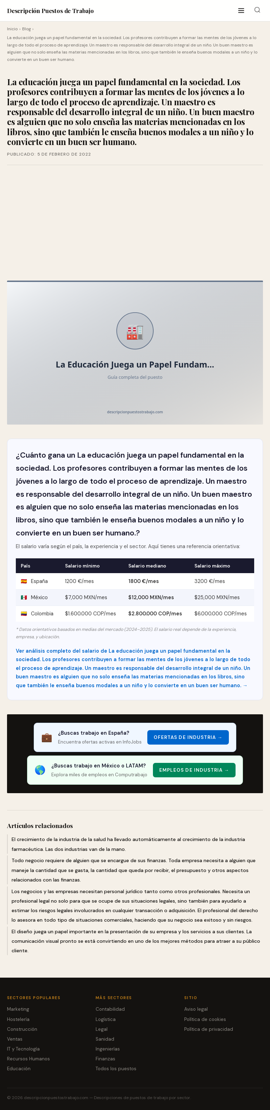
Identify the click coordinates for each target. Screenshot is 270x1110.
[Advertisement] (135, 223)
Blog (26, 29)
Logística (106, 1019)
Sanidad (105, 1039)
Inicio (12, 29)
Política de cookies (205, 1019)
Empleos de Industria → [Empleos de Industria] (194, 770)
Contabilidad (110, 1009)
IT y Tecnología (23, 1049)
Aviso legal (196, 1009)
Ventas (14, 1039)
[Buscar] (257, 10)
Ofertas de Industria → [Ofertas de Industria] (188, 737)
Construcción (22, 1029)
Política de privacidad (208, 1029)
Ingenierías (108, 1049)
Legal (102, 1029)
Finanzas (105, 1059)
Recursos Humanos (28, 1059)
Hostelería (18, 1019)
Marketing (18, 1009)
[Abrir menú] (241, 11)
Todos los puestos (116, 1069)
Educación (19, 1069)
